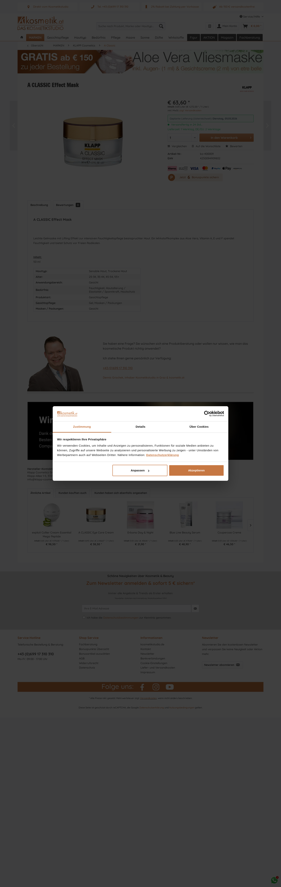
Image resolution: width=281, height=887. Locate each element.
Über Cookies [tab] (199, 426)
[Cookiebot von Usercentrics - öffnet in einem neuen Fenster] (207, 414)
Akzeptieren (196, 470)
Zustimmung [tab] (82, 426)
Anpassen (140, 470)
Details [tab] (140, 426)
